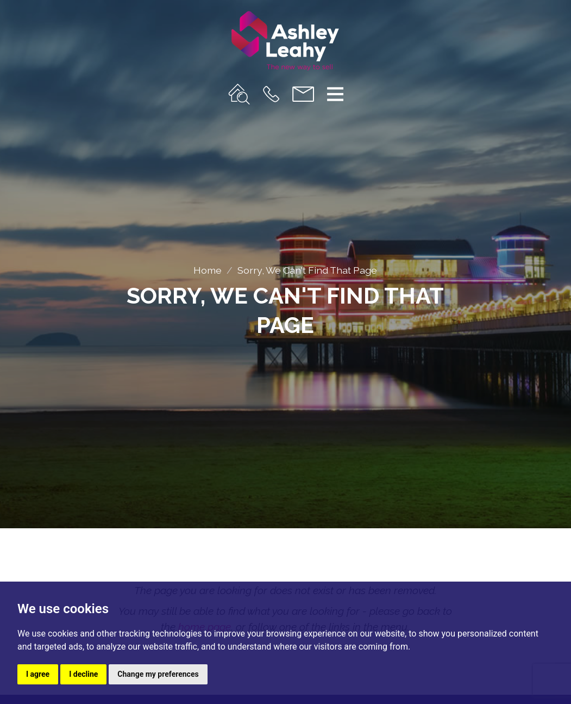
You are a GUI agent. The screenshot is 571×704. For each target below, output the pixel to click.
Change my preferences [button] (157, 674)
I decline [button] (83, 674)
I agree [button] (37, 674)
